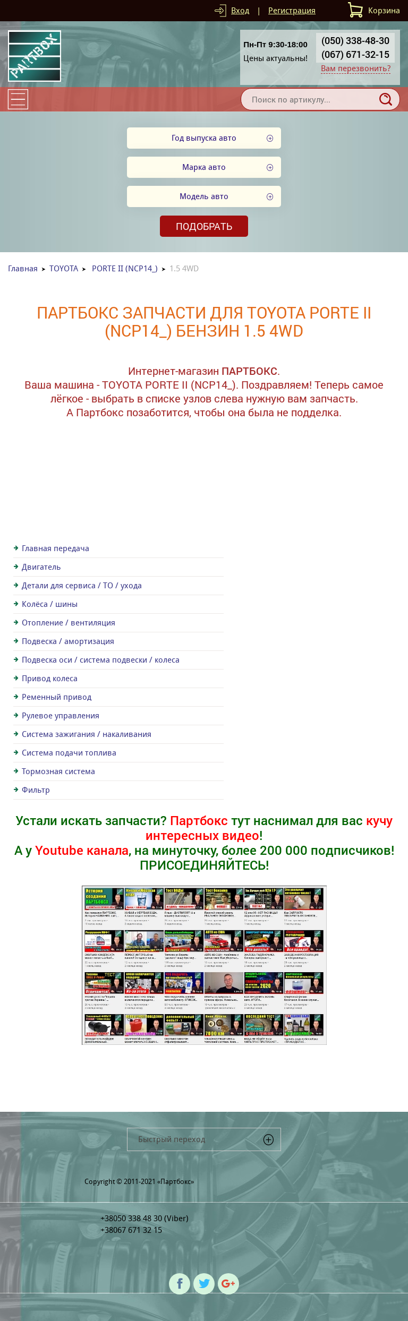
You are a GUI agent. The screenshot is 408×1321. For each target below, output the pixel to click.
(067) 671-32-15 (355, 54)
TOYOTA (63, 268)
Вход (240, 10)
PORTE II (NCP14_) (125, 268)
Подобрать (204, 226)
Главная (23, 268)
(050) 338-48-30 (355, 40)
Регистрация (292, 10)
